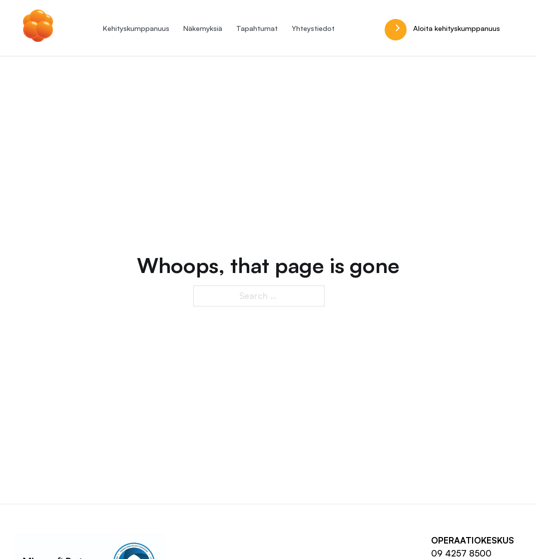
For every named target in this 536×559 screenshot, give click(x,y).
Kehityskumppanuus (136, 27)
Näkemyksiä (202, 27)
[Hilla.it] (38, 27)
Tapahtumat (257, 27)
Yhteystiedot (313, 27)
